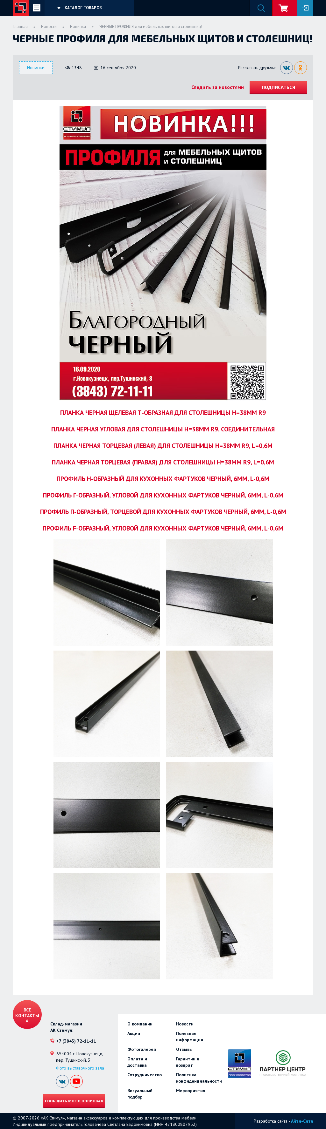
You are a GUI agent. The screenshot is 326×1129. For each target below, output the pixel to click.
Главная (20, 26)
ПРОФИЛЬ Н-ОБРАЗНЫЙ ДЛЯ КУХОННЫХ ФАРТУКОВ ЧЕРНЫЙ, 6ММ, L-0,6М (163, 479)
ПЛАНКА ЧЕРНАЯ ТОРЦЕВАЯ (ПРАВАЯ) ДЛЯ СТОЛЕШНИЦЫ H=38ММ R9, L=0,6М (163, 462)
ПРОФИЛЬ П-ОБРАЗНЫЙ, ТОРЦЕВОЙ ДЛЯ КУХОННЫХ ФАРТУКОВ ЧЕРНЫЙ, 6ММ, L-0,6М (163, 512)
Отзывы (184, 1049)
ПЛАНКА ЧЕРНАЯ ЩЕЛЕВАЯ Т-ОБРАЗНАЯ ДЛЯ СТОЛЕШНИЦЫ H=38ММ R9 (163, 413)
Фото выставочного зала (80, 1068)
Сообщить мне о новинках (74, 1101)
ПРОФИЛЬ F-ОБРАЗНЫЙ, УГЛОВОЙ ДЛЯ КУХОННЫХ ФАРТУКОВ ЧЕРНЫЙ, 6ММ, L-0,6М (163, 528)
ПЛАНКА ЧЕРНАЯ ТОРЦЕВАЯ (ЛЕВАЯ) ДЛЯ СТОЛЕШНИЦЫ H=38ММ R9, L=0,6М (163, 446)
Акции (133, 1033)
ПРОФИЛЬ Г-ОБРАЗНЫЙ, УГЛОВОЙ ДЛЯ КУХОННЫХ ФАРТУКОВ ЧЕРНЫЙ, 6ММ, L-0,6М (163, 495)
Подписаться (278, 87)
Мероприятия (190, 1090)
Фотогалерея (141, 1049)
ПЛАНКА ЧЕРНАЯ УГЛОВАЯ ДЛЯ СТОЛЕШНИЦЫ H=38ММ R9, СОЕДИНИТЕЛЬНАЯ (163, 429)
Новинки (78, 26)
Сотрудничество (144, 1075)
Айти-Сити (302, 1121)
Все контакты (27, 1012)
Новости (49, 26)
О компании (139, 1024)
